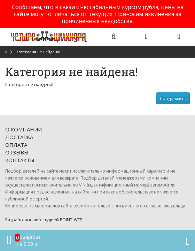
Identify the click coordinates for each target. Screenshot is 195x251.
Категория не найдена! (38, 51)
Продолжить (173, 98)
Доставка (19, 137)
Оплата (16, 144)
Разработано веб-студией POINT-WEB (44, 220)
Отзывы (17, 152)
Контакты (19, 160)
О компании (23, 129)
